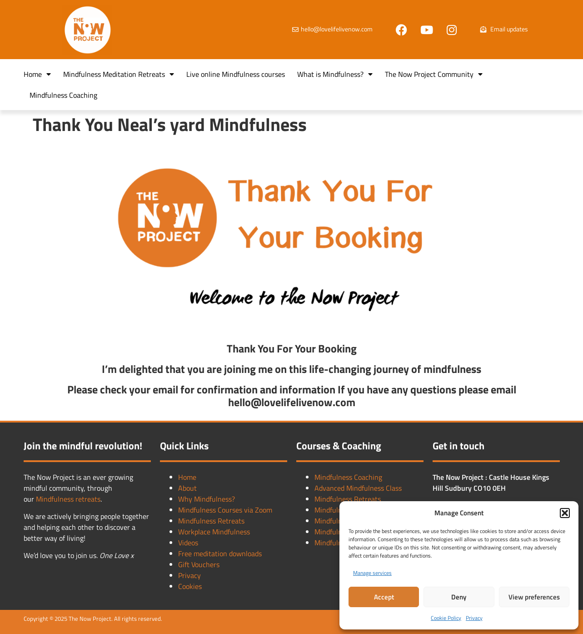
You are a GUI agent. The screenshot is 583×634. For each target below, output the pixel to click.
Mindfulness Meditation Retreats (118, 74)
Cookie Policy (446, 618)
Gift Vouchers (198, 564)
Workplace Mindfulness (214, 531)
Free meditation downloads (220, 553)
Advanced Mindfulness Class (358, 488)
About (187, 488)
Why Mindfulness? (206, 498)
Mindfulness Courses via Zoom (225, 509)
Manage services (372, 573)
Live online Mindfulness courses (235, 74)
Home (37, 74)
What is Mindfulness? (335, 74)
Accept (384, 597)
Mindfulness (55, 498)
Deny (458, 597)
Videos (188, 542)
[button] (564, 513)
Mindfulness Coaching (63, 95)
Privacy (474, 618)
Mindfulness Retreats (211, 520)
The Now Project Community (434, 74)
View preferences (534, 597)
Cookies (190, 586)
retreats (87, 498)
